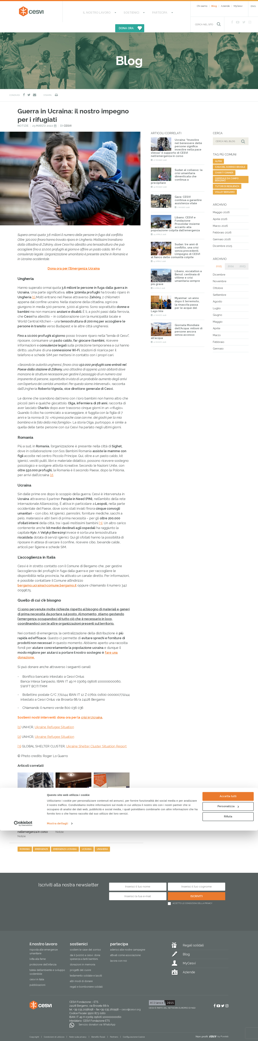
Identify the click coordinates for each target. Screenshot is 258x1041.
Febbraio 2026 (222, 222)
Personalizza (228, 1016)
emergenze (41, 839)
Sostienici (113, 11)
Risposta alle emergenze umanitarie (44, 941)
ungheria (102, 839)
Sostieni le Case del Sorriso (85, 939)
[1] (33, 287)
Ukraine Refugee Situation (54, 717)
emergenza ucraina (65, 839)
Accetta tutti (228, 1006)
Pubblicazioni (37, 975)
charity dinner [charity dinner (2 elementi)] (224, 163)
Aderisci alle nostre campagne (127, 939)
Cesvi (67, 116)
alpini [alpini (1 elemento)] (218, 151)
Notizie (23, 116)
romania (25, 839)
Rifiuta (228, 1027)
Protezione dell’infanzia (43, 954)
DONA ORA (164, 11)
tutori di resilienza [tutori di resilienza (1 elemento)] (227, 176)
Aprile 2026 (220, 209)
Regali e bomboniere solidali (86, 976)
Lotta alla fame (38, 949)
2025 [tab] (219, 256)
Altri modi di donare (81, 971)
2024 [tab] (231, 256)
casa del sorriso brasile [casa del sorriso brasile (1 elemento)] (230, 157)
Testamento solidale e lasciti (86, 965)
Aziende (225, 6)
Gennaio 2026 (222, 229)
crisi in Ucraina (91, 707)
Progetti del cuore (80, 960)
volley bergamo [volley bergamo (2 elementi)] (225, 182)
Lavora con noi (118, 950)
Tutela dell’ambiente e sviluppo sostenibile (47, 962)
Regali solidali (193, 935)
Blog (214, 6)
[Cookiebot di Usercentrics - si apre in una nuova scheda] (23, 1034)
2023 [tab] (242, 256)
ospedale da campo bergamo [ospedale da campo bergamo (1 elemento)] (227, 169)
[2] (51, 465)
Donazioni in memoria (82, 954)
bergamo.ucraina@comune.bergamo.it (47, 575)
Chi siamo (202, 6)
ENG (253, 6)
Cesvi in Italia (37, 969)
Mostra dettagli (57, 1034)
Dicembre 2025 (222, 236)
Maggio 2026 (221, 202)
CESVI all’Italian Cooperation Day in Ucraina (112, 788)
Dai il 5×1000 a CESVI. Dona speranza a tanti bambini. (85, 947)
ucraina (87, 839)
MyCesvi (238, 6)
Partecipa (135, 11)
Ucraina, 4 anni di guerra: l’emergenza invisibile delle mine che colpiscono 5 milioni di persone (73, 792)
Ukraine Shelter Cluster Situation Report (96, 736)
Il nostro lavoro (86, 11)
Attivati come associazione (125, 945)
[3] (100, 513)
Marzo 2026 (220, 215)
